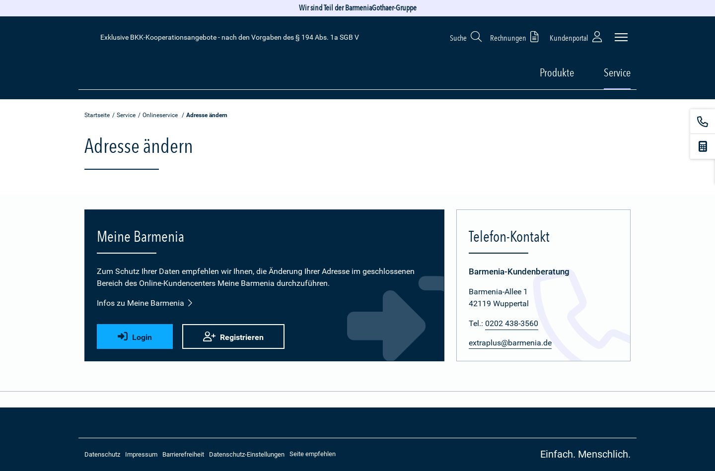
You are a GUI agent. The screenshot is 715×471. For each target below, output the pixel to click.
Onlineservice (160, 115)
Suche (466, 36)
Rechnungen (516, 36)
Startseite (97, 115)
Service (126, 115)
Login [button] (135, 337)
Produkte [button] (557, 72)
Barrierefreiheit (183, 454)
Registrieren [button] (233, 337)
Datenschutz (102, 454)
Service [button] (617, 72)
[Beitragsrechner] (702, 146)
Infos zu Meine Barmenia (145, 303)
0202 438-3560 (511, 323)
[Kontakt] (702, 121)
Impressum (141, 454)
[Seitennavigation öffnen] (621, 37)
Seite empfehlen (312, 454)
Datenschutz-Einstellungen (247, 454)
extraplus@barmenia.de (510, 342)
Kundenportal (577, 36)
